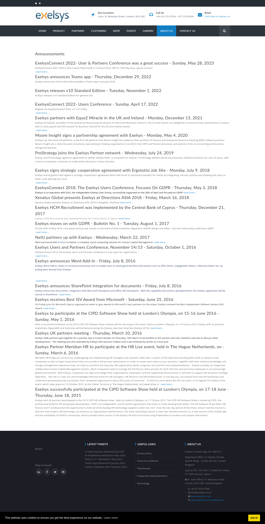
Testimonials (143, 468)
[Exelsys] (52, 11)
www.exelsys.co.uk (201, 496)
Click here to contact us (217, 16)
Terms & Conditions (146, 460)
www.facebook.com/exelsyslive (206, 499)
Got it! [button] (254, 517)
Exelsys (62, 242)
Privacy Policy (143, 453)
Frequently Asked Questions (151, 475)
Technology (142, 483)
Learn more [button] (111, 517)
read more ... (43, 71)
